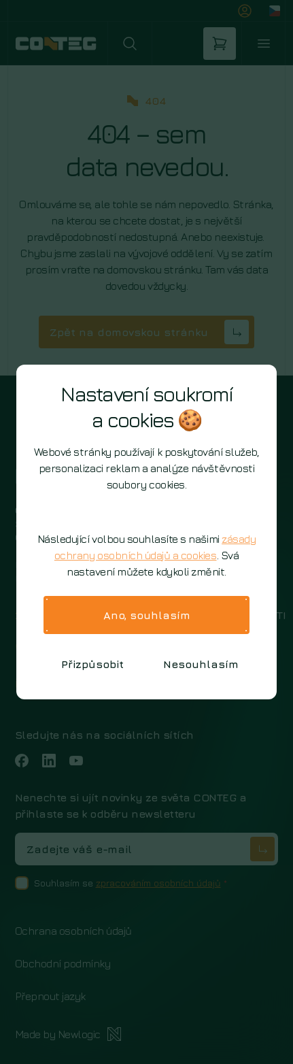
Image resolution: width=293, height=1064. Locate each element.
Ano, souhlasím (146, 615)
